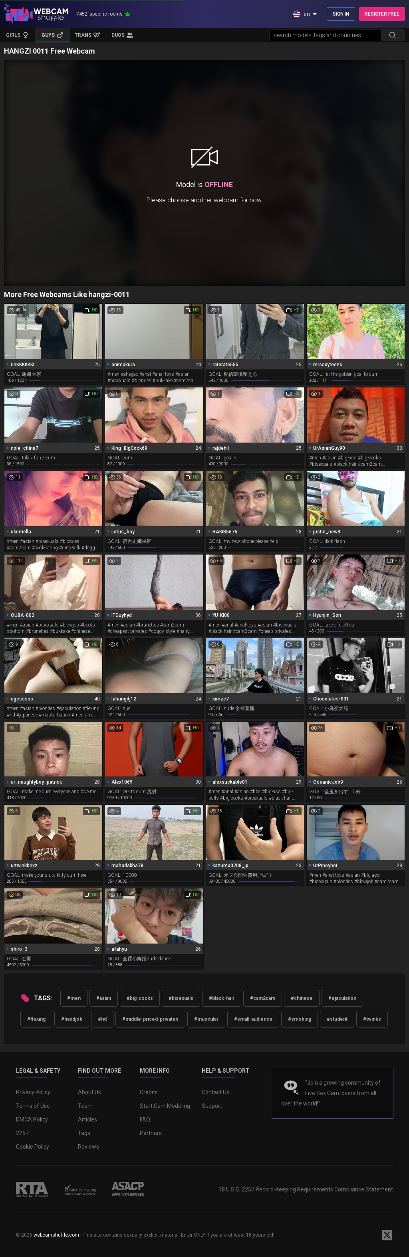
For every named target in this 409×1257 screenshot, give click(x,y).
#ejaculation (342, 998)
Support (212, 1106)
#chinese (302, 998)
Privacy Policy (33, 1092)
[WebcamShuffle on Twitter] (387, 1235)
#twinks (372, 1019)
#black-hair (221, 998)
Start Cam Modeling (165, 1106)
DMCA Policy (32, 1119)
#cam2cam (262, 998)
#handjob (71, 1019)
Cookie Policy (32, 1146)
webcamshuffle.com (56, 1235)
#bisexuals (181, 998)
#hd (102, 1019)
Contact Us (215, 1092)
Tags (84, 1133)
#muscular (206, 1019)
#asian (103, 998)
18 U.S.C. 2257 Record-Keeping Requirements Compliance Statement (305, 1189)
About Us (89, 1092)
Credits (149, 1092)
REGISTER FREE (382, 14)
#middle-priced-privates (150, 1019)
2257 (22, 1133)
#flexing (36, 1019)
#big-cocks (140, 998)
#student (337, 1019)
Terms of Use (33, 1106)
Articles (87, 1119)
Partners (151, 1133)
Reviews (88, 1146)
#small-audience (253, 1019)
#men (74, 998)
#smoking (299, 1019)
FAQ (145, 1119)
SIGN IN (341, 14)
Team (85, 1106)
